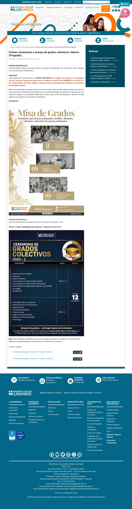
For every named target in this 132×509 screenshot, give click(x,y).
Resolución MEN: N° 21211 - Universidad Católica (66, 469)
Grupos (50, 411)
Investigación (54, 402)
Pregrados (32, 410)
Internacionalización (16, 423)
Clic (61, 222)
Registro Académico (16, 47)
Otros (109, 431)
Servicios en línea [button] (92, 7)
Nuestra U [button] (79, 7)
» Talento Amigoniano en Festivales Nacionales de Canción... (103, 71)
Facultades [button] (68, 7)
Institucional (13, 414)
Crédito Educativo (93, 33)
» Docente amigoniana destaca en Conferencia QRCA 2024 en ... (104, 59)
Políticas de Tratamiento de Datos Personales (95, 412)
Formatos (41, 33)
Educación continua (35, 416)
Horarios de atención (78, 33)
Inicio (34, 33)
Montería (77, 2)
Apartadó (48, 2)
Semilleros (52, 408)
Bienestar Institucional (17, 417)
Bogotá (57, 2)
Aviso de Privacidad (94, 424)
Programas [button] (40, 7)
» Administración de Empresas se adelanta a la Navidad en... (103, 65)
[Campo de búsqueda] (94, 2)
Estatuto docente (113, 425)
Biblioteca (12, 420)
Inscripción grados (28, 47)
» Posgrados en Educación (102, 82)
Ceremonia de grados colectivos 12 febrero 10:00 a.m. (34, 359)
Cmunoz (19, 59)
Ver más (77, 352)
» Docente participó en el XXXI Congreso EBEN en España (103, 77)
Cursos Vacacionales (62, 33)
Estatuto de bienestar (114, 428)
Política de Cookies (94, 433)
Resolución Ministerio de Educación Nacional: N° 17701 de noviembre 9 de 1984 (66, 471)
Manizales (67, 2)
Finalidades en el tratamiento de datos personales (94, 438)
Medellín (90, 393)
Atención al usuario (75, 418)
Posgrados (32, 413)
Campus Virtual (106, 8)
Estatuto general (113, 410)
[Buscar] (108, 2)
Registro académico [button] (54, 7)
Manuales (49, 33)
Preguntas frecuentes (95, 450)
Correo (70, 411)
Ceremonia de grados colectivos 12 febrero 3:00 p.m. (33, 352)
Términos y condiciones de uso (66, 493)
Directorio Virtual (74, 414)
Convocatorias (53, 414)
